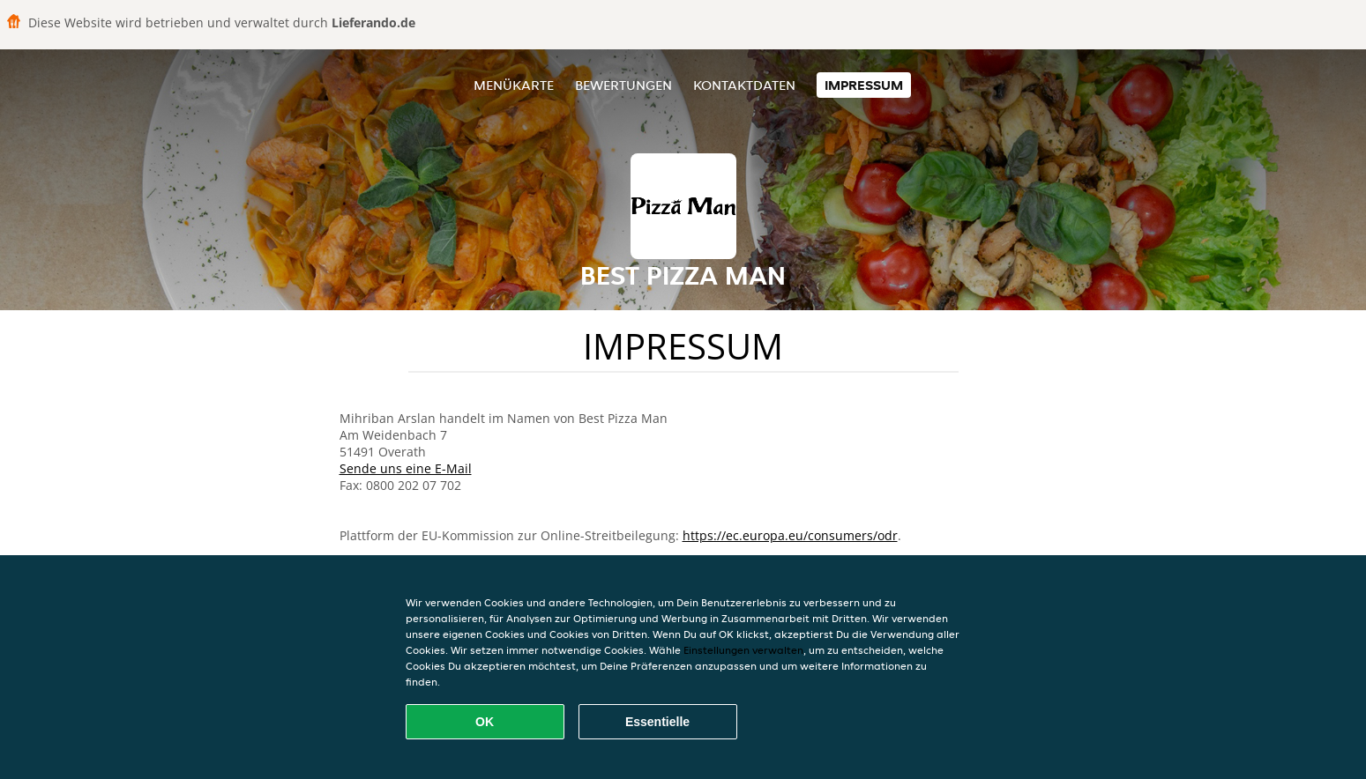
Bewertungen (623, 85)
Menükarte (514, 85)
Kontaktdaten (744, 85)
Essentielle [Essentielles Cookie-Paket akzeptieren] (657, 722)
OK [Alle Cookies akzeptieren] (484, 722)
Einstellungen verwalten (743, 650)
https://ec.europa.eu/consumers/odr (790, 535)
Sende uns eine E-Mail (406, 468)
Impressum (864, 85)
